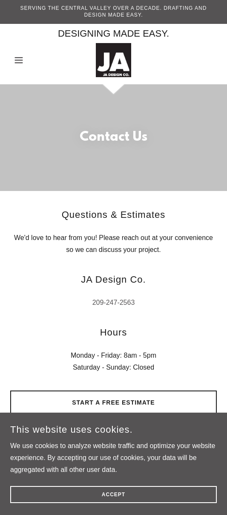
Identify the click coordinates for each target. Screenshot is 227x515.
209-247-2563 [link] (113, 302)
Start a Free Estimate (113, 402)
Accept (113, 495)
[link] (114, 60)
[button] (25, 60)
